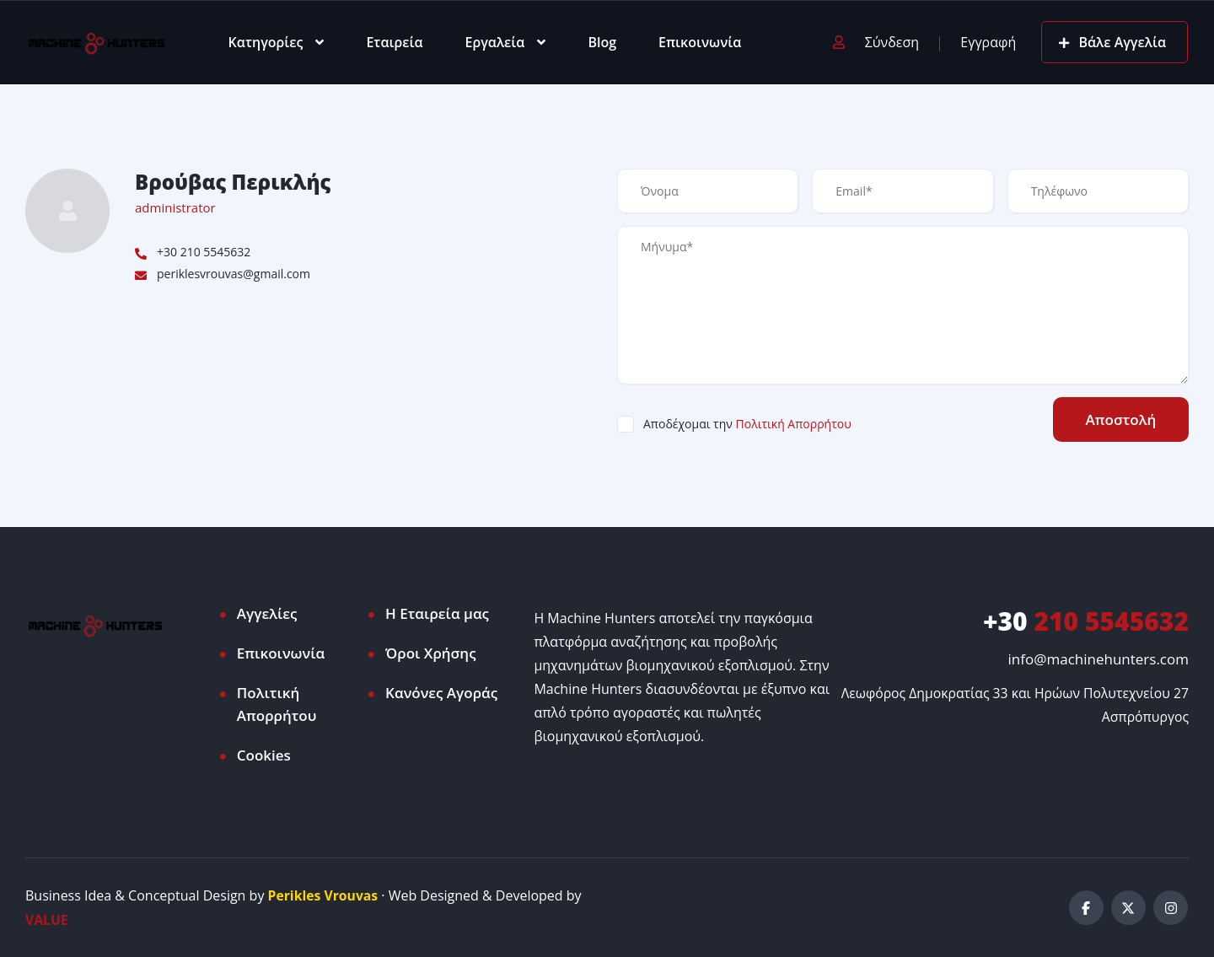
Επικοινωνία (699, 42)
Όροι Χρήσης (430, 653)
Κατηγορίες (266, 42)
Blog (602, 42)
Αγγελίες (267, 613)
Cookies (264, 755)
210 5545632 (1086, 621)
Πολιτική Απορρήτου (793, 424)
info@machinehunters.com (1098, 659)
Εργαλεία (495, 42)
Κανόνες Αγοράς (441, 692)
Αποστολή (1119, 419)
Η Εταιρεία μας (437, 613)
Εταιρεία (394, 42)
